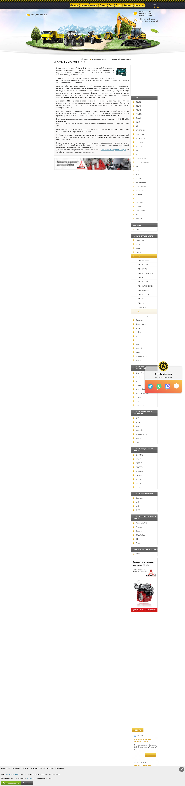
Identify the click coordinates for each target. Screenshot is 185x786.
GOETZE (33, 194)
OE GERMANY (35, 210)
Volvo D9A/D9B (37, 282)
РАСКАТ (32, 475)
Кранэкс (33, 531)
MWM (32, 352)
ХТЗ (31, 401)
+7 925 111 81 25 (145, 11)
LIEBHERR (33, 142)
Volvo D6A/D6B (37, 265)
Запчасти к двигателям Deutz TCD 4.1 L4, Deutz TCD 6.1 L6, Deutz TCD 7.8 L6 (144, 405)
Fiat (31, 340)
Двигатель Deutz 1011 (144, 625)
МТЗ (31, 154)
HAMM (32, 459)
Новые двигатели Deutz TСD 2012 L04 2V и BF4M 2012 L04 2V (144, 353)
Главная (86, 59)
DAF (31, 336)
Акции (86, 758)
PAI (31, 214)
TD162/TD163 (36, 307)
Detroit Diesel (35, 324)
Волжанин (34, 498)
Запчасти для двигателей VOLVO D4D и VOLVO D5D (144, 472)
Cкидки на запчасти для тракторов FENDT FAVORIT (144, 651)
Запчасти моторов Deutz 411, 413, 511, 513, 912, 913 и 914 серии (144, 538)
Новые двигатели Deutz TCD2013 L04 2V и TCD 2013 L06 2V (144, 274)
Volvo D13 (35, 303)
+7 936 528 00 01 (145, 13)
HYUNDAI (33, 483)
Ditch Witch (34, 535)
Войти (155, 4)
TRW (31, 170)
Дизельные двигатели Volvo (100, 59)
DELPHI (32, 106)
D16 (33, 312)
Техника (86, 760)
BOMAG (32, 479)
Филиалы (87, 763)
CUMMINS (33, 134)
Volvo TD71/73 (37, 269)
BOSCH (32, 174)
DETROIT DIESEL (36, 138)
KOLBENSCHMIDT (36, 162)
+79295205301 (158, 386)
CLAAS (32, 118)
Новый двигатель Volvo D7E (142, 220)
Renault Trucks (35, 356)
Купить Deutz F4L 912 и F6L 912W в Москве (144, 147)
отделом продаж (119, 149)
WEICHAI (33, 219)
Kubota (32, 252)
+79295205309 (150, 386)
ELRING (32, 178)
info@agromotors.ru (39, 15)
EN (154, 7)
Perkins (32, 332)
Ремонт (65, 760)
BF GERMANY (35, 182)
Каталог (86, 755)
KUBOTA (33, 146)
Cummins (33, 320)
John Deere (34, 405)
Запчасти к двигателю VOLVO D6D (145, 443)
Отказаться (27, 783)
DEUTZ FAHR (34, 130)
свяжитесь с (106, 149)
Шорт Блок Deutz (142, 323)
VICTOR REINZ (35, 158)
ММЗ (31, 248)
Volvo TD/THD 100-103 (39, 286)
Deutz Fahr (34, 373)
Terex (32, 543)
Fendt (32, 377)
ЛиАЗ (32, 510)
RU (158, 7)
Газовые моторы (38, 316)
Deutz (32, 229)
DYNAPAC (33, 455)
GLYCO (32, 198)
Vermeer (33, 527)
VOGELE (32, 463)
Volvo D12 (35, 299)
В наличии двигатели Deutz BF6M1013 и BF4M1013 (145, 245)
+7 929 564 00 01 (145, 16)
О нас (64, 763)
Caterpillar (34, 240)
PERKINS (33, 114)
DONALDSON (35, 186)
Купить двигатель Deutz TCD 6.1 (142, 123)
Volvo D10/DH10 (37, 290)
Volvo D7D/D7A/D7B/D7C (40, 273)
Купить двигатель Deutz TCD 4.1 (142, 171)
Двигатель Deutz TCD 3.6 (145, 603)
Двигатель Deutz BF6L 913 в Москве (144, 196)
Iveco (31, 328)
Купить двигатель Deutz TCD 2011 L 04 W (143, 579)
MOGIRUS (33, 202)
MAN (31, 344)
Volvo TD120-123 (37, 295)
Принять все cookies (11, 783)
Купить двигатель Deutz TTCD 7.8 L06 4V (143, 96)
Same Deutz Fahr (36, 393)
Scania (32, 360)
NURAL (32, 206)
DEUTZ (32, 102)
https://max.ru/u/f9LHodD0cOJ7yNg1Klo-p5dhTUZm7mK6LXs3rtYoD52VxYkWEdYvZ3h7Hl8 (167, 386)
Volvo (31, 442)
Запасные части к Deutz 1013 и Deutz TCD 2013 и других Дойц (144, 505)
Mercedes (33, 348)
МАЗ (31, 150)
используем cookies (12, 774)
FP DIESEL (33, 190)
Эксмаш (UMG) (35, 523)
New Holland (34, 389)
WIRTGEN (33, 467)
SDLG (31, 122)
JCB (31, 126)
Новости (65, 758)
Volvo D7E (35, 277)
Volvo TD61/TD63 (38, 260)
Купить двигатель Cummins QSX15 (142, 70)
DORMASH (34, 471)
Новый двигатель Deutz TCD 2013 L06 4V (143, 300)
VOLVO (32, 110)
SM (31, 166)
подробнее (150, 85)
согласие (30, 778)
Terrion (32, 397)
